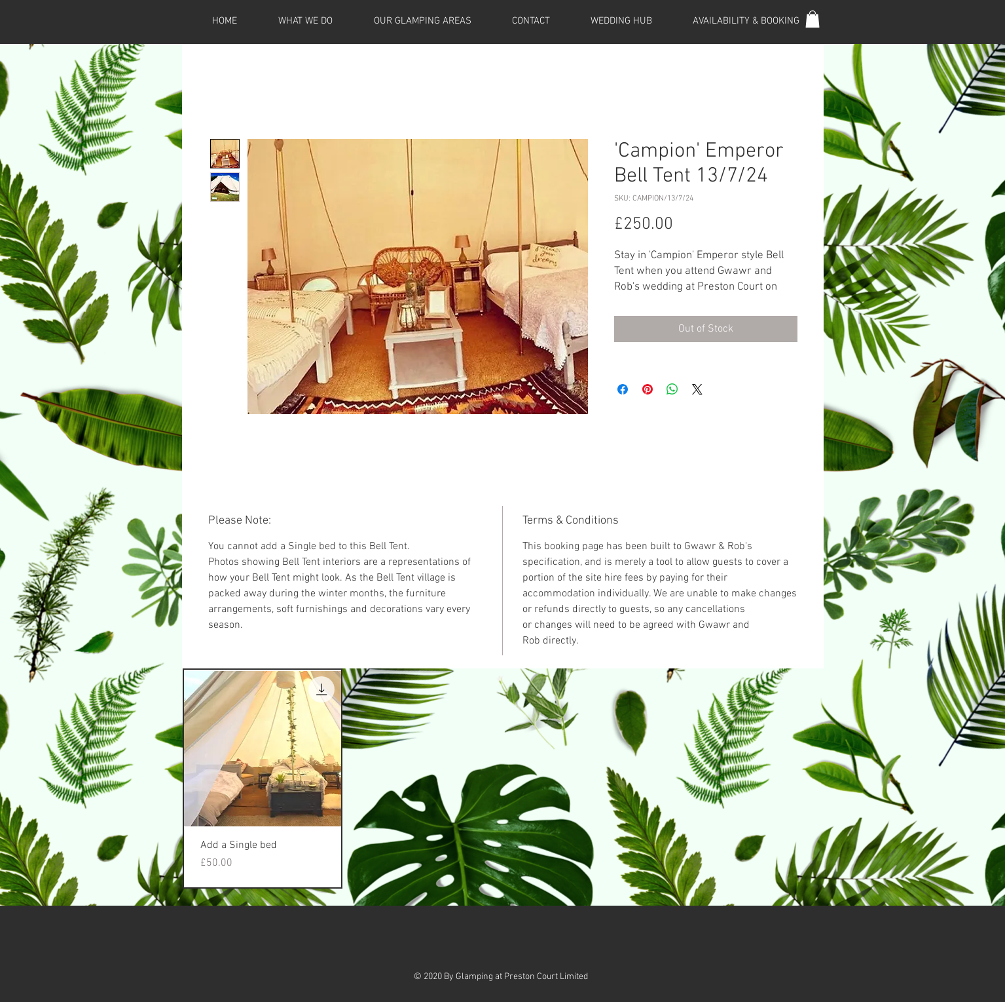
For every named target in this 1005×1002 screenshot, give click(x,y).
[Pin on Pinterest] (647, 389)
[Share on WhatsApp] (672, 389)
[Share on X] (697, 389)
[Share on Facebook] (622, 389)
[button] (812, 19)
